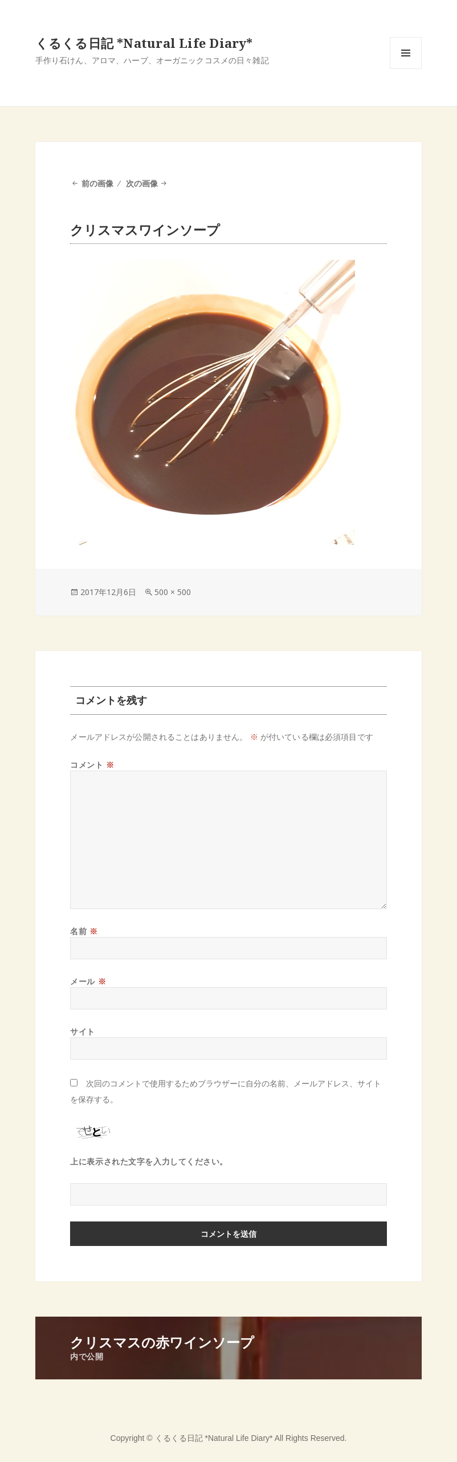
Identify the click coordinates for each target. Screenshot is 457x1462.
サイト (82, 1031)
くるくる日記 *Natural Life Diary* (144, 42)
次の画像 (142, 183)
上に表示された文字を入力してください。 (149, 1161)
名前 (83, 931)
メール (88, 981)
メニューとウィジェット (406, 68)
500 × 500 (172, 592)
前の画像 (97, 183)
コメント (92, 764)
